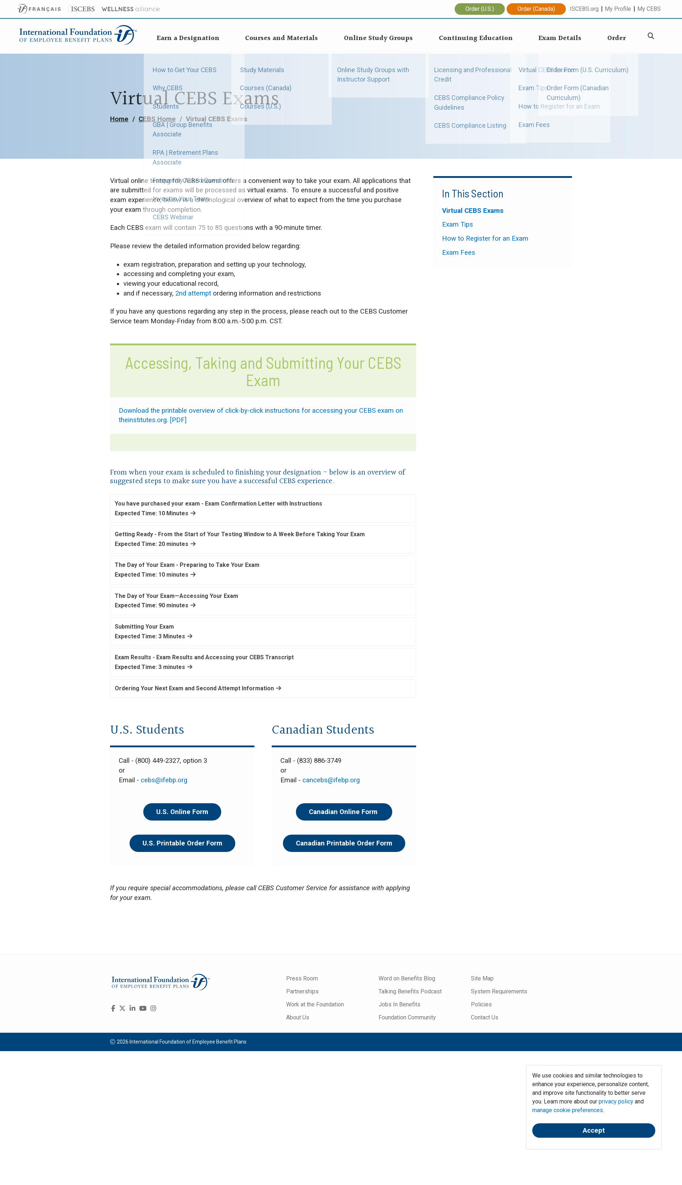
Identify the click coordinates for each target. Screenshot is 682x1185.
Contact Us (484, 1017)
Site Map (482, 978)
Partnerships (302, 991)
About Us (297, 1017)
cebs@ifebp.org (164, 780)
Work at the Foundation (315, 1004)
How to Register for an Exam (485, 238)
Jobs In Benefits (399, 1004)
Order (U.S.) (479, 8)
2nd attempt (193, 293)
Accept (594, 1130)
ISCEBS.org (584, 8)
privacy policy (616, 1101)
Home (119, 119)
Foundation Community (407, 1017)
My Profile (618, 8)
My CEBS (649, 8)
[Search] (651, 36)
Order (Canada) (536, 8)
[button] (263, 508)
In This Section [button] (472, 193)
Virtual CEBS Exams (472, 211)
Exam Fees (458, 253)
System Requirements (499, 991)
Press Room (302, 978)
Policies (481, 1004)
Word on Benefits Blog (407, 978)
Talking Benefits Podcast (410, 991)
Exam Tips (457, 224)
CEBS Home (157, 119)
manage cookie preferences (567, 1110)
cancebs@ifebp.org (331, 780)
